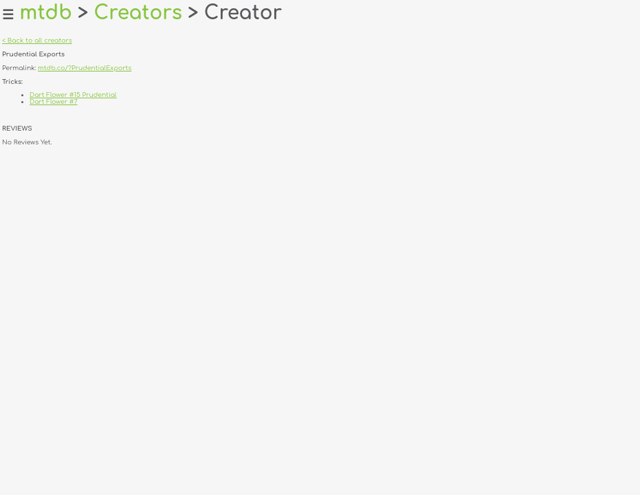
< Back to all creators (37, 40)
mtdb (45, 13)
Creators (137, 13)
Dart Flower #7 (54, 101)
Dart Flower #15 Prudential (73, 94)
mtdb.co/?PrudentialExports (84, 68)
